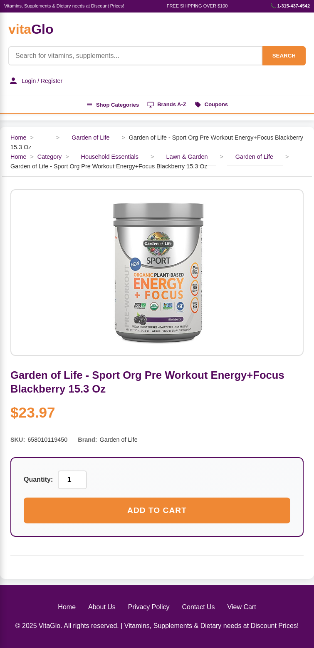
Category (49, 156)
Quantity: (38, 479)
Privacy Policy (149, 606)
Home (18, 137)
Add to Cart (157, 510)
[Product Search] (135, 55)
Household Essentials (109, 156)
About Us (102, 606)
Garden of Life (91, 137)
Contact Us (198, 606)
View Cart (241, 606)
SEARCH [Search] (284, 56)
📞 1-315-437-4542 (290, 5)
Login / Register (35, 81)
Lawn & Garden (187, 156)
